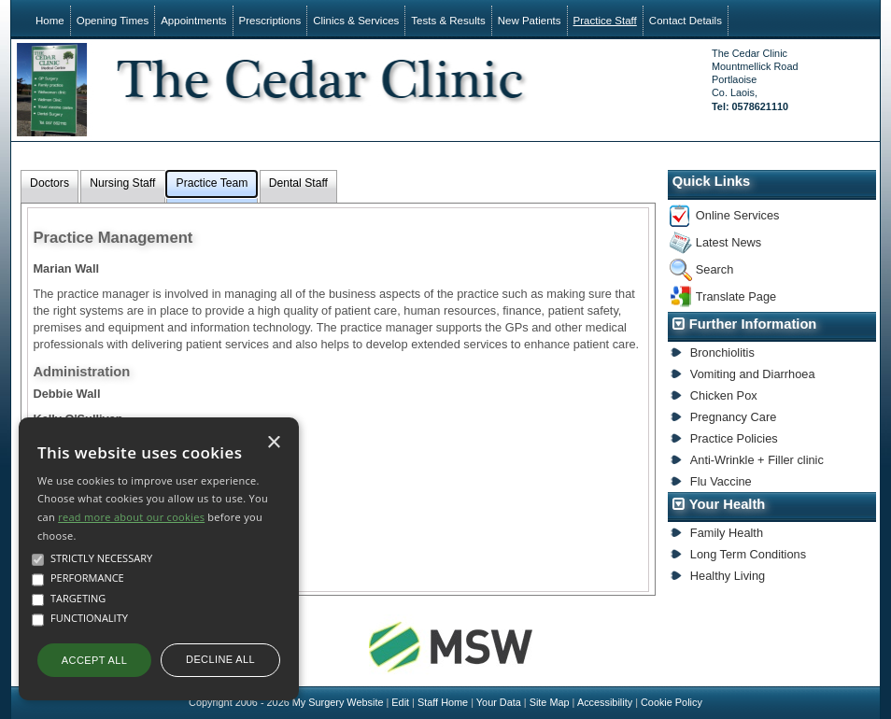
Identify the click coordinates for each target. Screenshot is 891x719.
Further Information (753, 324)
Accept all (94, 660)
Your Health (727, 504)
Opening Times (112, 20)
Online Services (738, 215)
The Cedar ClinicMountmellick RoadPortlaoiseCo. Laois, (755, 80)
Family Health (726, 533)
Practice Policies (734, 438)
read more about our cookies (131, 517)
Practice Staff (605, 20)
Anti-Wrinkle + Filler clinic (757, 460)
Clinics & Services (356, 20)
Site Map (550, 702)
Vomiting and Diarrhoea (752, 374)
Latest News (728, 242)
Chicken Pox (723, 395)
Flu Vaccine (721, 481)
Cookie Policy (671, 702)
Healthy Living (727, 576)
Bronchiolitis (722, 352)
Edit (400, 702)
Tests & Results (448, 20)
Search (715, 269)
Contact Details (685, 20)
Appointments (193, 20)
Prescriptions (270, 20)
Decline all (220, 659)
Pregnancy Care (733, 417)
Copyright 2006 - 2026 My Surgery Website (286, 702)
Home (49, 20)
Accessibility (604, 702)
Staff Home (442, 702)
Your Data (498, 702)
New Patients (529, 20)
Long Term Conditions (748, 554)
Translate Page (736, 296)
